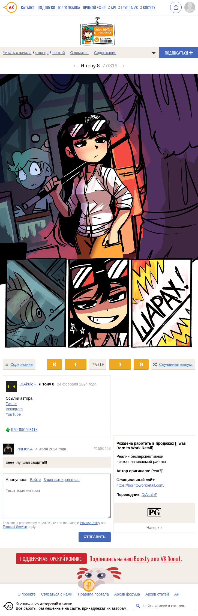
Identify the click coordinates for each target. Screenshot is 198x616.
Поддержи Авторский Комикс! (51, 558)
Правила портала (93, 594)
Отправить (95, 537)
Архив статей (157, 594)
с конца (42, 52)
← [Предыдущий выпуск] (75, 65)
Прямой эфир (94, 7)
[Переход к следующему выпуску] (99, 214)
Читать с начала (17, 52)
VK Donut (171, 558)
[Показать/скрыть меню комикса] (153, 52)
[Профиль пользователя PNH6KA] (9, 449)
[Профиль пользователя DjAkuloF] (11, 386)
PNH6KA (24, 449)
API (113, 7)
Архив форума (127, 594)
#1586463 (102, 449)
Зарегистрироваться (61, 479)
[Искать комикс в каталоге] (138, 606)
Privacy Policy (90, 523)
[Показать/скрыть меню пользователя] (189, 7)
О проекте (26, 594)
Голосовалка (69, 7)
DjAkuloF (149, 494)
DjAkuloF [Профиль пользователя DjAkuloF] (27, 384)
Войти (35, 479)
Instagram (14, 409)
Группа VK (129, 7)
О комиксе (79, 52)
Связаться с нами (56, 594)
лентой (58, 52)
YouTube (13, 414)
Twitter (11, 404)
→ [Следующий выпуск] (122, 65)
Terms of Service (15, 527)
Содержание (105, 52)
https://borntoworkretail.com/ (140, 485)
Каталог (28, 7)
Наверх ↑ (154, 527)
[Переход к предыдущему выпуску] (25, 214)
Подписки (46, 7)
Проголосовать (24, 430)
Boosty (149, 7)
